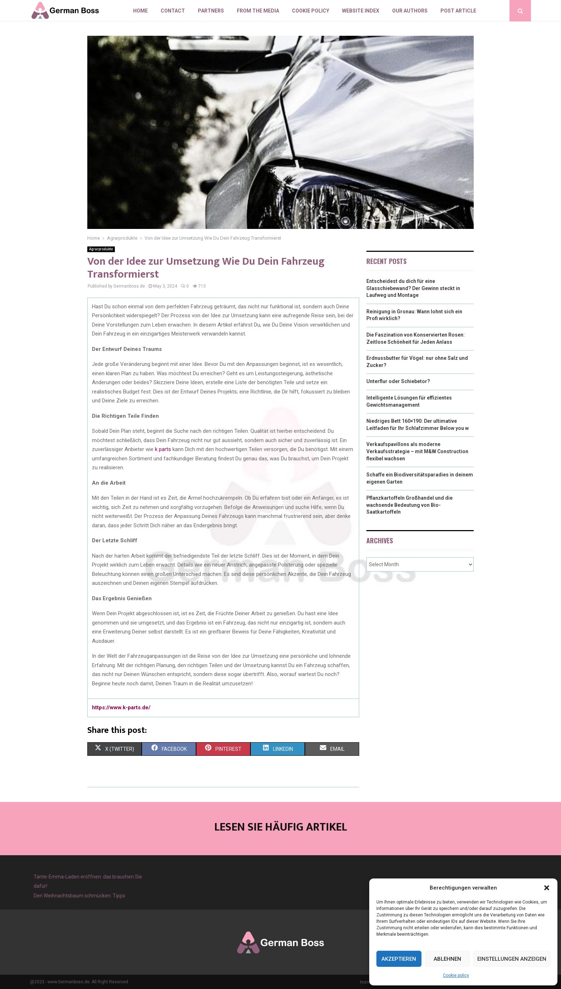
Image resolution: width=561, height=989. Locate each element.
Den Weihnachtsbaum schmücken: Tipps (79, 896)
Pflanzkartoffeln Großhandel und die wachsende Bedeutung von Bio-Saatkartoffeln (409, 505)
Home (140, 11)
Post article (458, 11)
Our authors (410, 11)
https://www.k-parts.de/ (121, 707)
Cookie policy (456, 975)
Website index (360, 11)
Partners (211, 11)
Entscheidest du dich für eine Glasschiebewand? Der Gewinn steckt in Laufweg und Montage (413, 288)
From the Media (258, 11)
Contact (173, 11)
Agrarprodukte (101, 249)
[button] (546, 887)
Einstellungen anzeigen (511, 959)
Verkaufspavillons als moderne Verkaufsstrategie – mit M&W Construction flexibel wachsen (417, 451)
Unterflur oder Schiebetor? (398, 381)
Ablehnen (447, 959)
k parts (163, 449)
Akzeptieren (398, 959)
